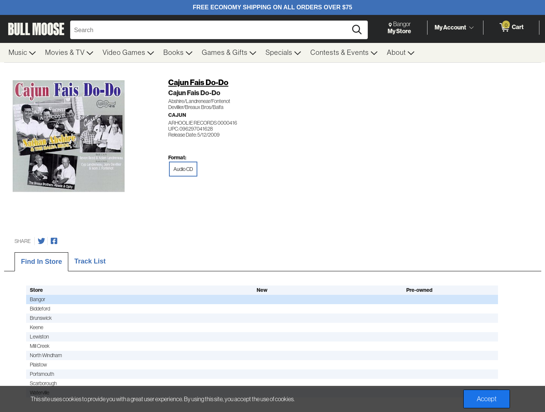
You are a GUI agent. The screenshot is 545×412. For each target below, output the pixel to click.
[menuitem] (22, 52)
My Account (450, 27)
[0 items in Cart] (511, 27)
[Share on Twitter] (41, 241)
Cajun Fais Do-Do (198, 82)
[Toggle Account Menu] (471, 28)
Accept (487, 399)
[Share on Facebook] (54, 241)
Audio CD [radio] (183, 169)
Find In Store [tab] (41, 261)
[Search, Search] (210, 30)
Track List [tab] (90, 261)
